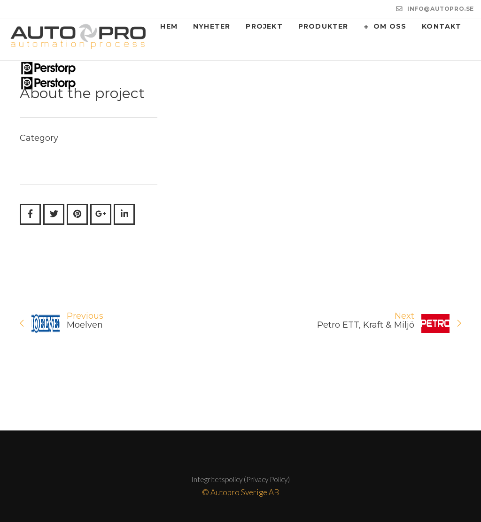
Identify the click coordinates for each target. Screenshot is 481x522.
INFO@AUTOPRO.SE (440, 8)
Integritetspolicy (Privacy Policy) (240, 479)
